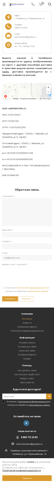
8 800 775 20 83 (29, 437)
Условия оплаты (27, 342)
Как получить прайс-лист (27, 374)
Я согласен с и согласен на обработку (27, 289)
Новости (27, 322)
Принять (27, 478)
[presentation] (24, 272)
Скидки (27, 358)
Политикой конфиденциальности (32, 287)
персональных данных (37, 291)
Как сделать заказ (27, 370)
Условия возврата (27, 354)
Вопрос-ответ (27, 378)
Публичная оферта (27, 326)
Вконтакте (26, 423)
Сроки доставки (27, 350)
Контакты (27, 318)
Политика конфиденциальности (27, 330)
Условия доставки (27, 346)
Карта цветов (27, 382)
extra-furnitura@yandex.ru (29, 443)
